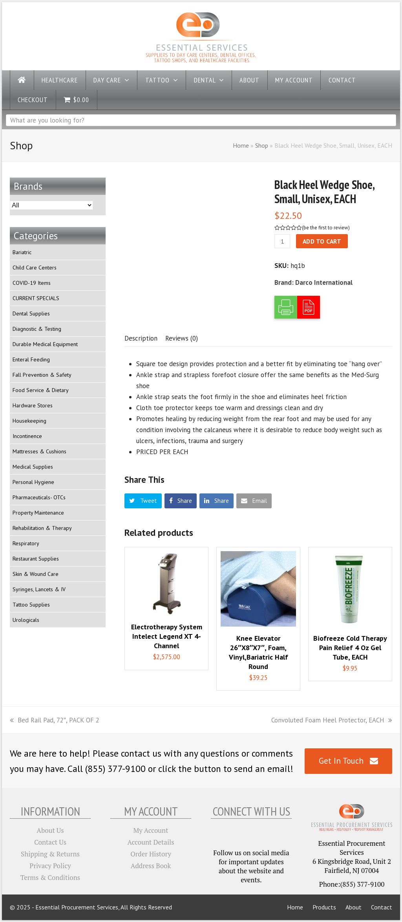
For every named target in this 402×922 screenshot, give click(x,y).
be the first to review (325, 227)
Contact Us (50, 842)
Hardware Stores (33, 405)
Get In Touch (348, 760)
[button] (143, 500)
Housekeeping (29, 420)
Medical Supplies (33, 466)
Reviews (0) (181, 338)
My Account (150, 830)
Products (324, 907)
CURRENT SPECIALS (36, 298)
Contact (381, 907)
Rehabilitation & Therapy (42, 528)
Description (140, 338)
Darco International (324, 282)
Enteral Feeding (31, 359)
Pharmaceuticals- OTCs (39, 497)
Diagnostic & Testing (37, 328)
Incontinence (27, 436)
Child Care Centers (35, 267)
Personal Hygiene (33, 482)
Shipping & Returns (50, 853)
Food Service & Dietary (41, 390)
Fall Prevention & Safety (42, 374)
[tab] (140, 338)
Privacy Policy (50, 865)
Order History (150, 853)
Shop (261, 145)
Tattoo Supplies (31, 604)
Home (241, 145)
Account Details (151, 842)
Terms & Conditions (50, 877)
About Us (50, 830)
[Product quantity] (282, 241)
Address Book (151, 865)
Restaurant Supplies (36, 558)
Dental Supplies (31, 313)
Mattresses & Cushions (39, 451)
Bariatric (22, 252)
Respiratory (26, 543)
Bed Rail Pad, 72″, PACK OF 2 (54, 720)
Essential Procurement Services (76, 907)
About (353, 907)
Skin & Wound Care (35, 573)
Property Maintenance (38, 512)
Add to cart (322, 241)
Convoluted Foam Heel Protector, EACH (331, 720)
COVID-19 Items (32, 282)
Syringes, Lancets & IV (39, 589)
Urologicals (26, 619)
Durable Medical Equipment (45, 344)
